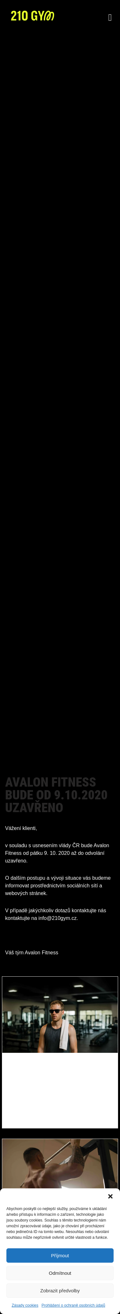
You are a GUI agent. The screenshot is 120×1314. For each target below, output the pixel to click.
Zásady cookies (25, 1305)
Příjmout (60, 1255)
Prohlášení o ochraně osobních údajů (73, 1305)
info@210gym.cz (57, 918)
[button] (110, 1196)
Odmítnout (60, 1273)
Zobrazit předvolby (60, 1290)
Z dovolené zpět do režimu (56, 1082)
